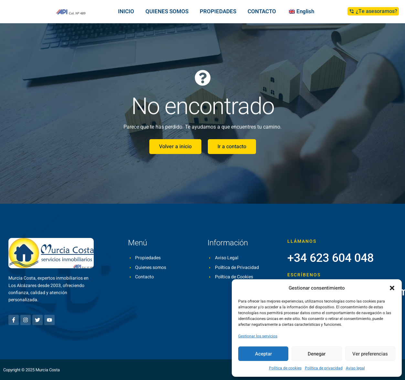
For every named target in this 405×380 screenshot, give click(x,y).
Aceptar (263, 353)
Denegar (316, 353)
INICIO (126, 11)
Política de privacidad (324, 368)
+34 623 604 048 (330, 258)
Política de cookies (285, 368)
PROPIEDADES (218, 11)
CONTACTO (262, 11)
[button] (392, 288)
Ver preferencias (370, 353)
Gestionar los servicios (257, 336)
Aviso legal (355, 368)
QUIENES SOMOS (166, 11)
